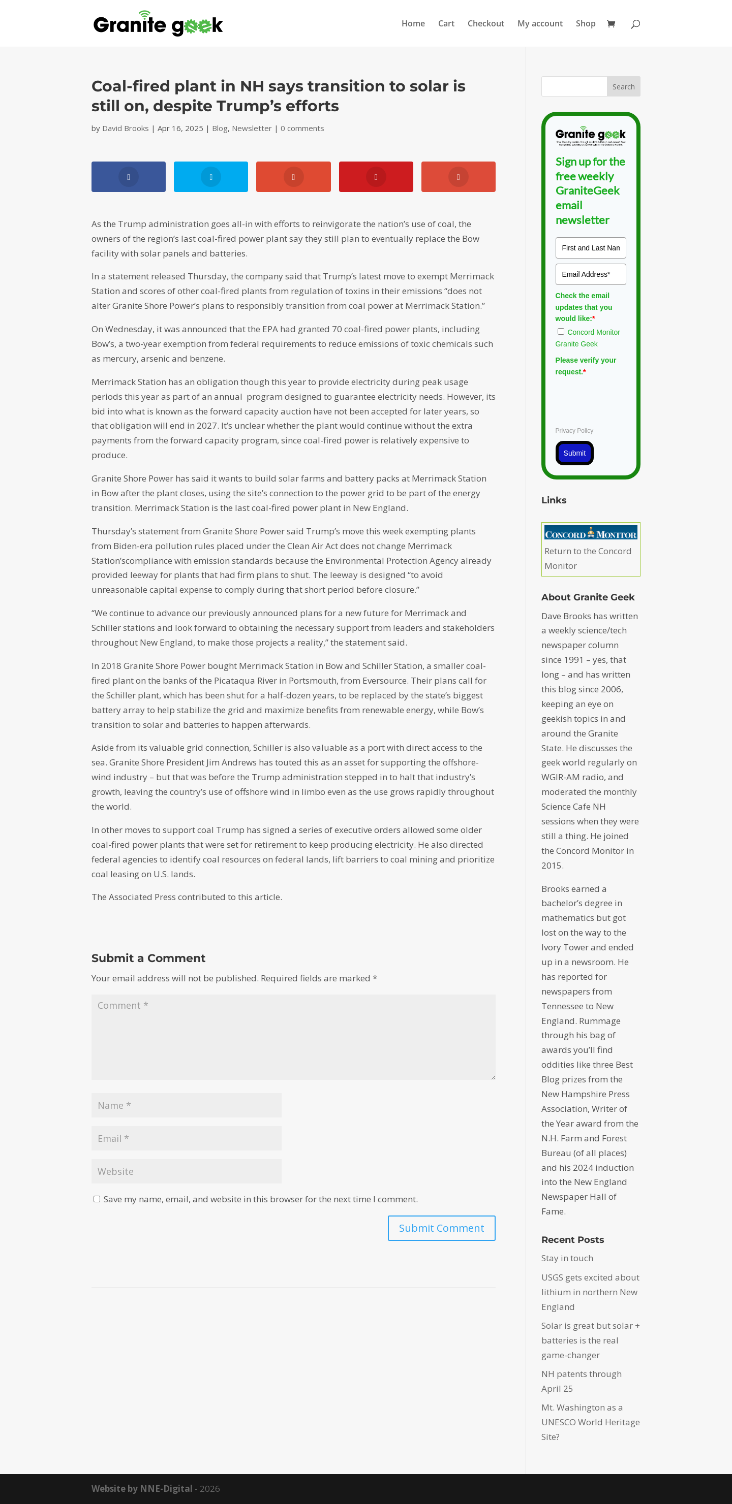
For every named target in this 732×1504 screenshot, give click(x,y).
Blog (220, 128)
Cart (446, 24)
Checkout (486, 24)
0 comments (302, 128)
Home (413, 24)
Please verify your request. (586, 365)
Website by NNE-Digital (142, 1488)
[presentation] (633, 400)
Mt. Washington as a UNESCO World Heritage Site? (590, 1422)
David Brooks (125, 128)
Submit (575, 453)
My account (540, 24)
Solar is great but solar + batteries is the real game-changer (590, 1340)
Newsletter (252, 128)
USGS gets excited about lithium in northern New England (590, 1292)
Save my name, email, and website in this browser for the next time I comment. (261, 1199)
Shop (586, 24)
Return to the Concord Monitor (590, 550)
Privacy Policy (575, 430)
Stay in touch (567, 1258)
